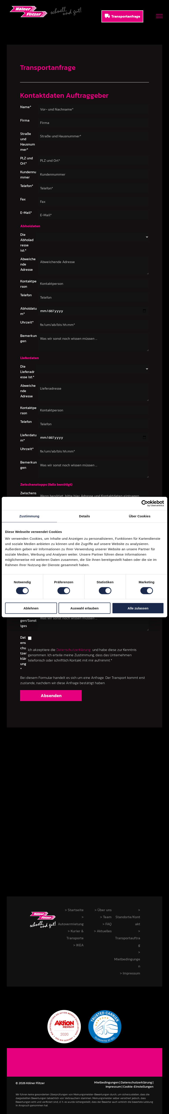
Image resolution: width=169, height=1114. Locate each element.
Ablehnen (31, 608)
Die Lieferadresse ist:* (27, 372)
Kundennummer (28, 174)
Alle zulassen (138, 608)
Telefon (26, 295)
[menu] (159, 16)
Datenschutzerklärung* (23, 653)
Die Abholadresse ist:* (26, 242)
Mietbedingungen (106, 1082)
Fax (23, 199)
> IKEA (78, 945)
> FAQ (107, 924)
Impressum (113, 1086)
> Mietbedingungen (127, 959)
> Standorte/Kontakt (128, 917)
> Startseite (74, 909)
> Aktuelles (103, 931)
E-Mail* (26, 212)
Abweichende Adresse (28, 264)
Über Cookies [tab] (140, 516)
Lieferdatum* (28, 437)
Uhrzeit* (27, 322)
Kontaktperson (28, 283)
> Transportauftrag (127, 938)
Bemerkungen (28, 338)
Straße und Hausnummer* (27, 141)
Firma (24, 120)
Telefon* (26, 185)
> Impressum (130, 973)
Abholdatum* (28, 311)
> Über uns (103, 909)
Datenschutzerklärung (73, 649)
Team (107, 917)
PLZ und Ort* (26, 160)
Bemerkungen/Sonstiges (28, 620)
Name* (25, 106)
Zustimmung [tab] (29, 516)
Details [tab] (84, 516)
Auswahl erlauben (84, 608)
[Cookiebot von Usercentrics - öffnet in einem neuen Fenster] (144, 503)
